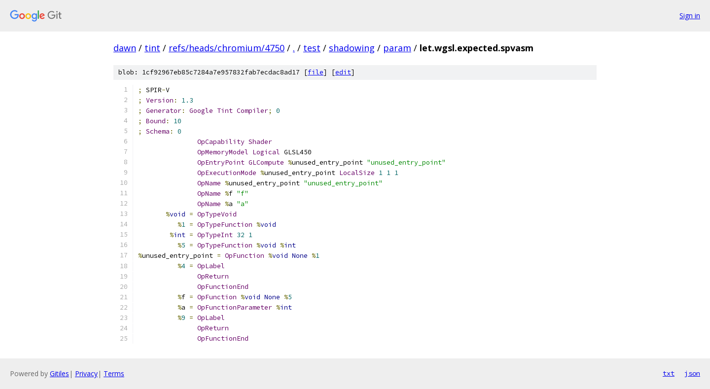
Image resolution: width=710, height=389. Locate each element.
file (315, 72)
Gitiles (59, 373)
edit (343, 72)
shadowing (352, 48)
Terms (114, 373)
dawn (124, 48)
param (397, 48)
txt (668, 373)
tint (152, 48)
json (692, 373)
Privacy (86, 373)
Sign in (689, 15)
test (311, 48)
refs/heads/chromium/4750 (226, 48)
